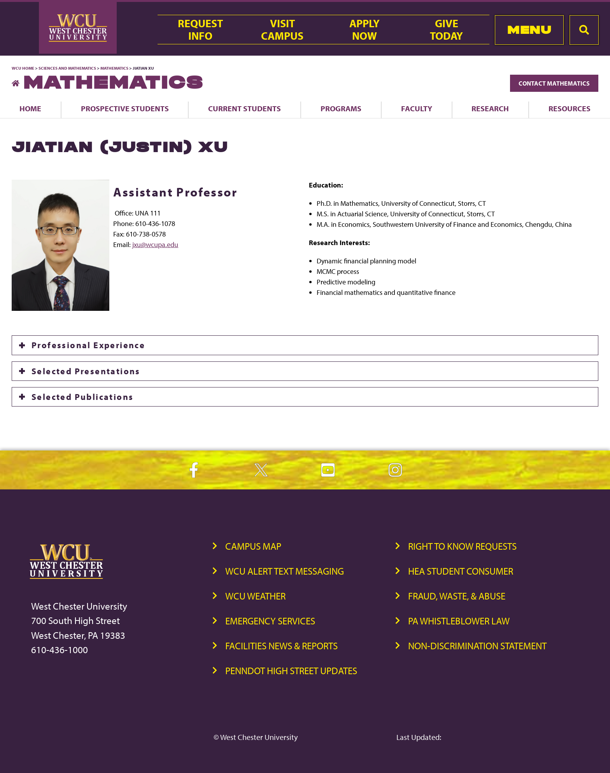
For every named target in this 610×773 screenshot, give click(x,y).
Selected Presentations (86, 371)
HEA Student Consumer (460, 571)
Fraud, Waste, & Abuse (456, 596)
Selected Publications (82, 396)
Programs (341, 108)
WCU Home (23, 68)
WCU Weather (255, 596)
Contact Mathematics (554, 83)
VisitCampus (282, 29)
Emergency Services (270, 621)
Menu (529, 30)
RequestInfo (200, 29)
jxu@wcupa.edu (155, 244)
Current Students (244, 108)
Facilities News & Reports (281, 646)
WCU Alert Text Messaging (284, 571)
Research (490, 108)
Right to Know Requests (462, 546)
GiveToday (446, 29)
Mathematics (114, 68)
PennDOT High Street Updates (291, 670)
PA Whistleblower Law (459, 621)
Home (30, 108)
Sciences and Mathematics (67, 68)
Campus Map (253, 546)
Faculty (416, 108)
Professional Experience (88, 345)
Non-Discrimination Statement (477, 646)
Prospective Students (125, 108)
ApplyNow (364, 29)
